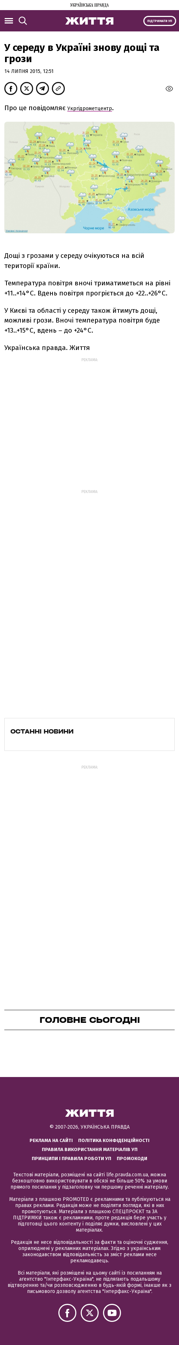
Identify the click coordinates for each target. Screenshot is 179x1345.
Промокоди (132, 1158)
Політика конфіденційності (113, 1140)
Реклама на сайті (51, 1140)
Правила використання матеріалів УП (90, 1149)
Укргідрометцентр (89, 108)
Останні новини (41, 731)
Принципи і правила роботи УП (71, 1158)
